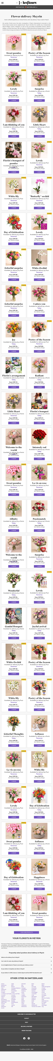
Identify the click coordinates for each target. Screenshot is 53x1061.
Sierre (22, 1011)
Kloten (13, 1002)
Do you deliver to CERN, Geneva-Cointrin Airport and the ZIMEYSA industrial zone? (21, 982)
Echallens (34, 999)
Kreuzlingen (34, 1002)
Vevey (2, 1014)
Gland (43, 1000)
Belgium (18, 1054)
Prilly (22, 1009)
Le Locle (44, 1003)
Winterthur (24, 1016)
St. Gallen (44, 1011)
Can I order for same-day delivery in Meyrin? (12, 970)
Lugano (23, 1004)
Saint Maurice (45, 1010)
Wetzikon (3, 1016)
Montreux (23, 1006)
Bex (22, 994)
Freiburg (23, 1000)
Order (14, 65)
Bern (12, 994)
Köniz (22, 1002)
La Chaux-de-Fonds (6, 1003)
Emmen (3, 1000)
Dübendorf (24, 999)
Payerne (34, 1007)
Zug (43, 1016)
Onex (2, 1007)
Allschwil (23, 993)
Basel (43, 993)
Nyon (43, 1006)
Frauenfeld (14, 1000)
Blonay (3, 996)
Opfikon (13, 1007)
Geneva (33, 1000)
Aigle (12, 993)
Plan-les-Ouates (46, 1007)
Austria (30, 1054)
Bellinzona (3, 994)
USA (37, 1054)
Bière (43, 994)
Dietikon (13, 999)
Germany (23, 1054)
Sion (33, 1011)
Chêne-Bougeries (46, 996)
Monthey (13, 1006)
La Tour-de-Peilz (15, 1003)
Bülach (13, 996)
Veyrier (13, 1014)
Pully (43, 1009)
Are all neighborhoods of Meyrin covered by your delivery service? (17, 974)
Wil (12, 1016)
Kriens (43, 1002)
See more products (27, 942)
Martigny (44, 1004)
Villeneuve (23, 1014)
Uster (22, 1013)
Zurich (2, 1017)
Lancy (22, 1003)
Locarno (3, 1004)
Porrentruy (4, 1009)
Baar (33, 993)
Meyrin (3, 1006)
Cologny (23, 997)
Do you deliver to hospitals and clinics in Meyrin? (12, 978)
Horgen (3, 1002)
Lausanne (34, 1003)
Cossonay (34, 997)
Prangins (13, 1009)
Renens (13, 1010)
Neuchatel (34, 1006)
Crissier (43, 997)
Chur (2, 997)
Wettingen (44, 1014)
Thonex (3, 1013)
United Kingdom (42, 1054)
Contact (26, 1028)
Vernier (33, 1013)
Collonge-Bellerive (15, 997)
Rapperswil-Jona (5, 1010)
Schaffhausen (14, 1011)
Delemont (3, 999)
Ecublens (44, 999)
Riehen (23, 1010)
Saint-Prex (3, 1011)
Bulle (22, 996)
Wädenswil (34, 1014)
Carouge (34, 996)
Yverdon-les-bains (36, 1016)
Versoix (43, 1013)
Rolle (33, 1010)
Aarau (2, 993)
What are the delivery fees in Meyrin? (10, 967)
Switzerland (31, 7)
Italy (27, 1054)
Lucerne (13, 1004)
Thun (12, 1013)
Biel (32, 994)
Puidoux (34, 1009)
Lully (33, 1004)
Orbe (22, 1007)
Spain (34, 1054)
